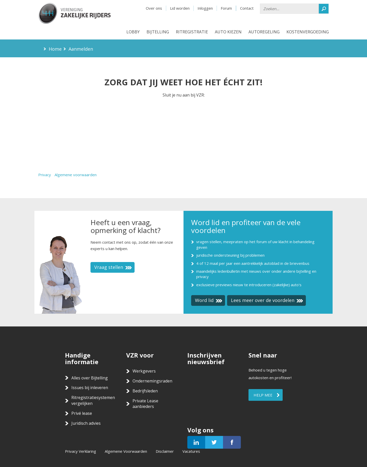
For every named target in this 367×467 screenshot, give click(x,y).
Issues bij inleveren (89, 387)
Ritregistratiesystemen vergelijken (93, 400)
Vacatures (191, 451)
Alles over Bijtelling (89, 378)
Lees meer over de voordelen (267, 300)
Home (55, 49)
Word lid (208, 300)
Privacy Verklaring (80, 451)
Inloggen (205, 8)
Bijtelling (158, 32)
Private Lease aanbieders (145, 403)
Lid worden (180, 8)
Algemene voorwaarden (76, 174)
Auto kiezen (228, 32)
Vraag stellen (113, 267)
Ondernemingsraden (152, 381)
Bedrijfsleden (145, 391)
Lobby (133, 32)
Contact (247, 8)
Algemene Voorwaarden (126, 451)
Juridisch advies (86, 423)
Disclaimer (165, 451)
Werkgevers (144, 371)
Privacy (44, 174)
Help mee (263, 394)
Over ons (154, 8)
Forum (226, 8)
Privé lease (81, 413)
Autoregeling (264, 32)
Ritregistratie (192, 32)
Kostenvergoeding (307, 32)
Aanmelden (81, 49)
